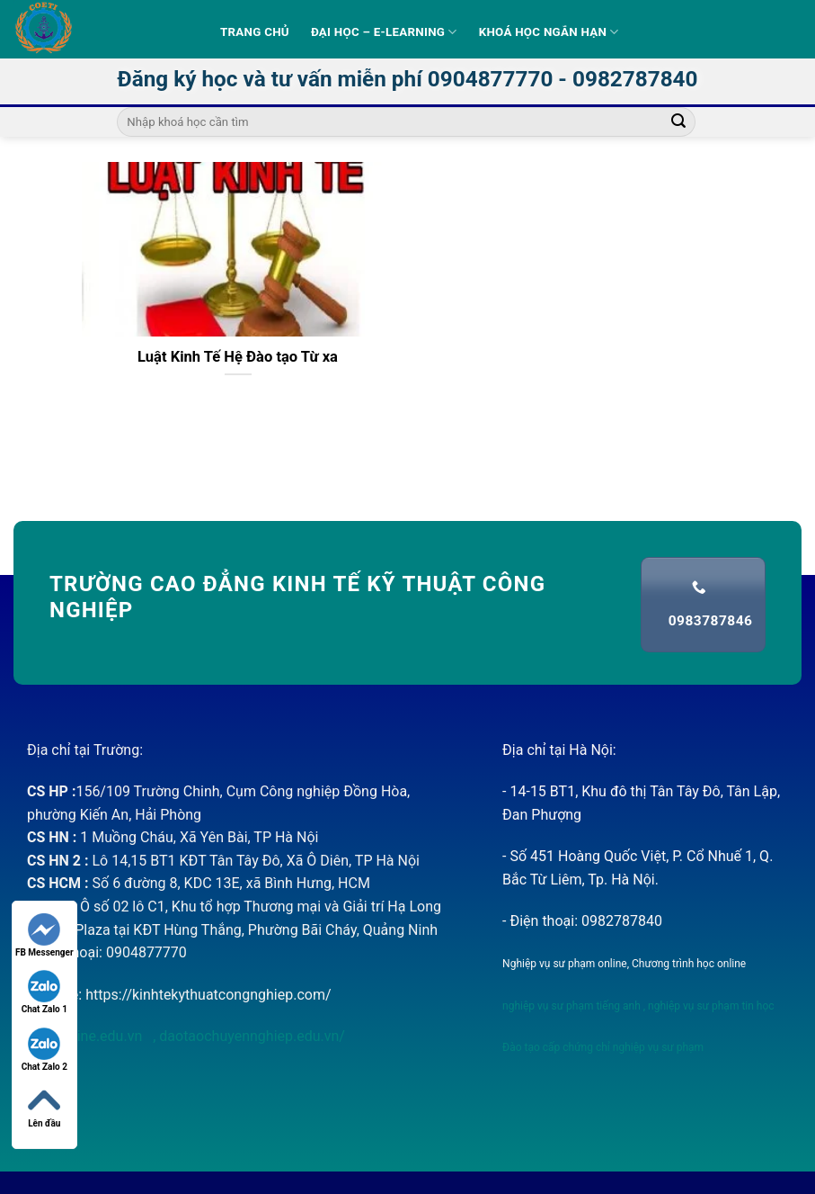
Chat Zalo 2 (44, 1050)
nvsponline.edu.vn (86, 1036)
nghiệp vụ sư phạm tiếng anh (571, 1006)
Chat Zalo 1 (44, 992)
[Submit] (678, 122)
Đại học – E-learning (384, 31)
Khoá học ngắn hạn (549, 31)
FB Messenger (44, 935)
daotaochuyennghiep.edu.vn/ (250, 1036)
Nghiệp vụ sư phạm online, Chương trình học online (624, 963)
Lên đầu (44, 1106)
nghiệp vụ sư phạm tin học (710, 1006)
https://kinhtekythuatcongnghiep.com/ (208, 994)
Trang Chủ (254, 32)
